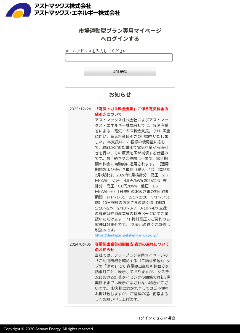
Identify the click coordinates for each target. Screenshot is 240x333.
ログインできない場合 (156, 318)
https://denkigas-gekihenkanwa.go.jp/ (126, 235)
